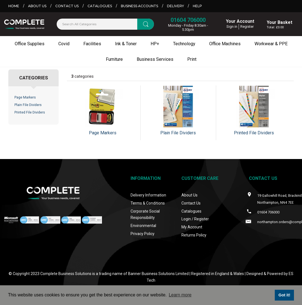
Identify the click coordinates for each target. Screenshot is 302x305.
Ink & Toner (126, 43)
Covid (63, 43)
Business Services (155, 59)
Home (13, 6)
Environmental (143, 225)
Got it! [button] (284, 295)
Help (197, 6)
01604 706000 (188, 20)
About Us (37, 6)
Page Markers (25, 97)
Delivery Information (148, 195)
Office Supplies (29, 43)
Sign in (231, 26)
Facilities (92, 43)
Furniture (114, 59)
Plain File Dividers (28, 105)
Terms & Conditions (148, 203)
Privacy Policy (142, 233)
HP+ (155, 43)
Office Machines (225, 43)
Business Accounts (139, 6)
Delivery (175, 6)
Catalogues (100, 6)
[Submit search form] (145, 24)
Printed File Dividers (29, 112)
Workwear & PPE (271, 43)
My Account (191, 227)
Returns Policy (193, 235)
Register (247, 26)
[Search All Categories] (105, 24)
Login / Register (195, 219)
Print (191, 59)
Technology (184, 43)
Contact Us (67, 6)
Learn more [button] (180, 295)
